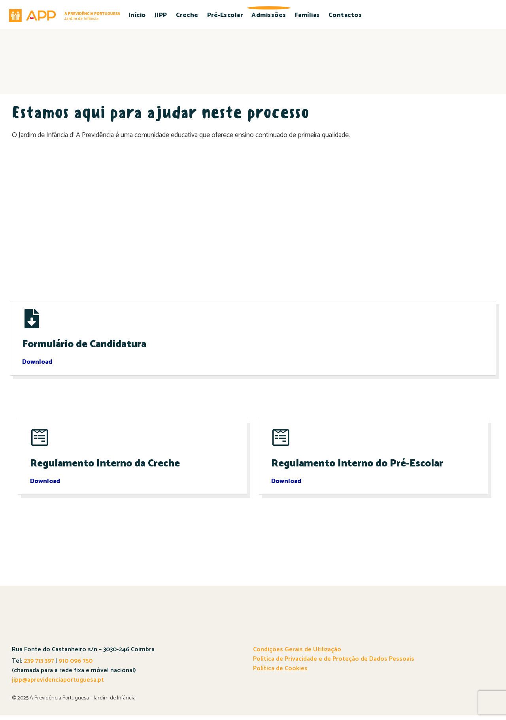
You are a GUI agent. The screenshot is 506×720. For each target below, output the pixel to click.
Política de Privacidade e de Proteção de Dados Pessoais (333, 663)
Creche (187, 15)
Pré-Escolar (225, 15)
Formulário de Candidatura (86, 346)
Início (137, 15)
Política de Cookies (280, 673)
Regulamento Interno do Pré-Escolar (360, 468)
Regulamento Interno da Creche (108, 468)
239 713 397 (38, 665)
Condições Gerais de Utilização (297, 654)
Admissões (268, 15)
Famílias (307, 15)
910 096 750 (76, 665)
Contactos (345, 15)
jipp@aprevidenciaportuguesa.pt (58, 684)
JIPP (161, 15)
